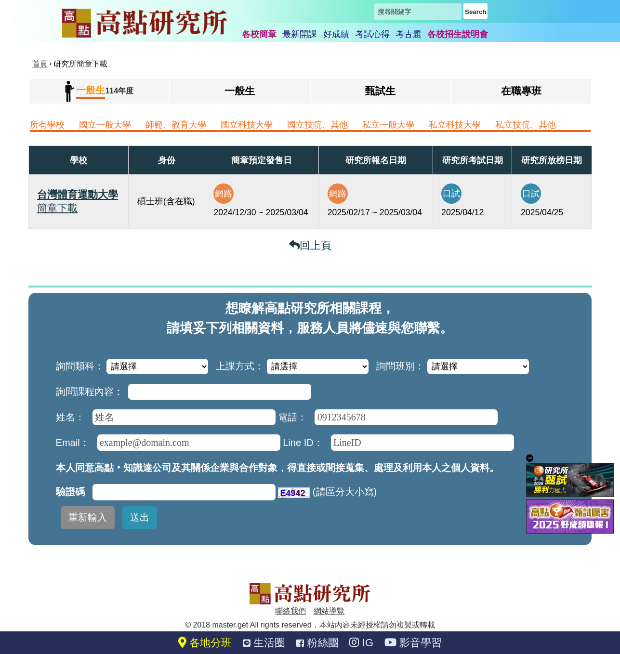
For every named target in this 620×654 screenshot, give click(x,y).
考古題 (409, 34)
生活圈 (264, 643)
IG (361, 643)
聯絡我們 (290, 611)
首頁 (40, 64)
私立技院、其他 (525, 125)
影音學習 (413, 643)
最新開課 (299, 34)
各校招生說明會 (457, 34)
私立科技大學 (455, 125)
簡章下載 (57, 207)
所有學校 (47, 125)
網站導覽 (329, 611)
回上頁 (310, 245)
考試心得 (372, 34)
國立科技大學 (247, 125)
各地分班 (205, 643)
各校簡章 (259, 34)
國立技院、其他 (317, 125)
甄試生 (380, 90)
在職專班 (521, 90)
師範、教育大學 (175, 125)
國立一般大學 (105, 125)
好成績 (336, 34)
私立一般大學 (388, 125)
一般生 (239, 90)
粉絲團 (317, 643)
